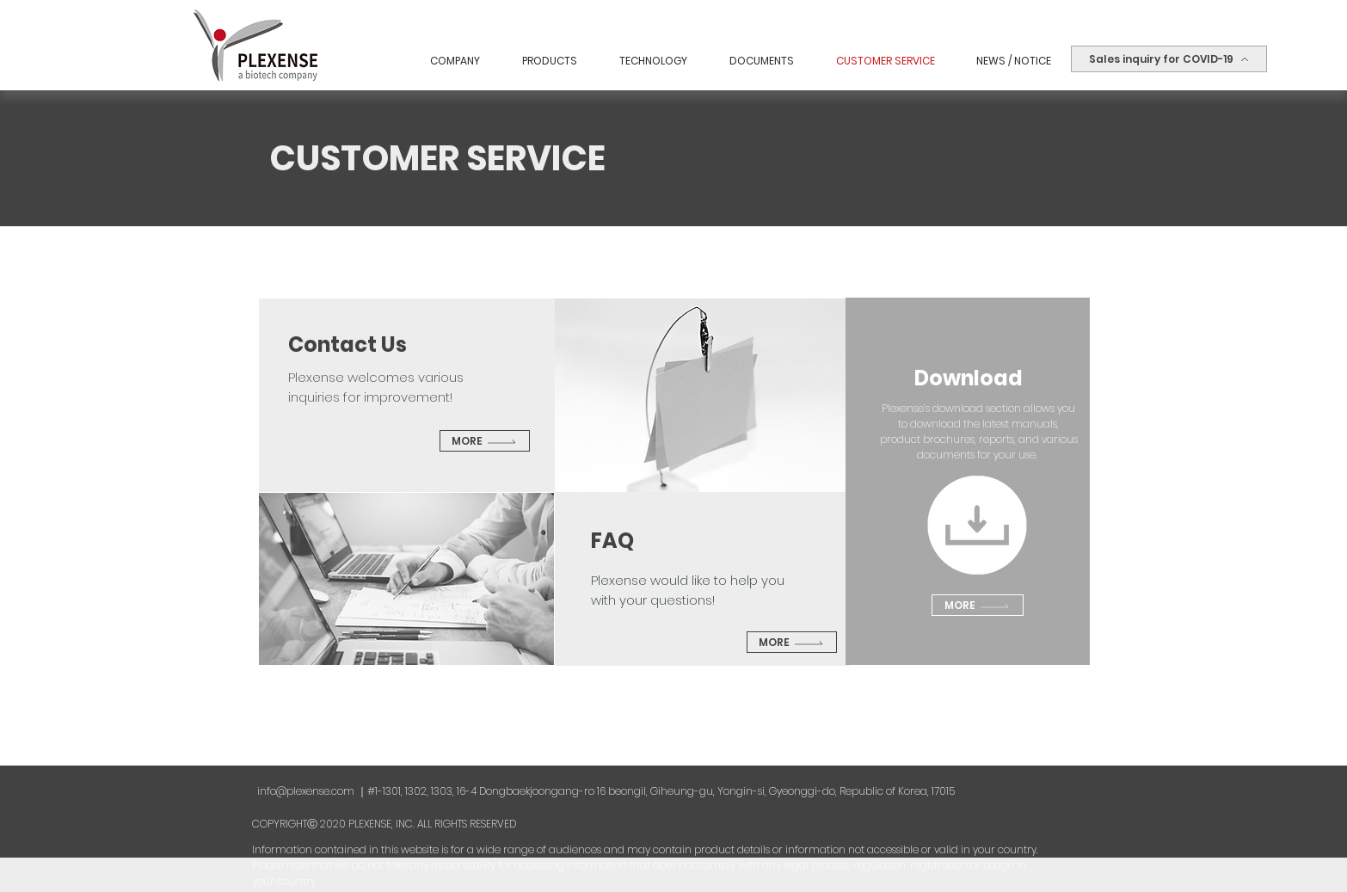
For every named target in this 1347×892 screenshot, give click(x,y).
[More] (485, 441)
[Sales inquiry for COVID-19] (1169, 59)
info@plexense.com (305, 791)
